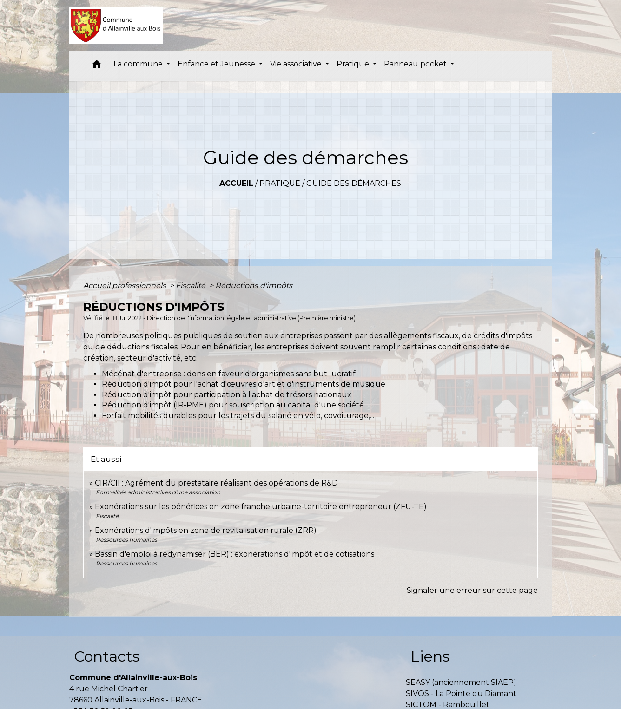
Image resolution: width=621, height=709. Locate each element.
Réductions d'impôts (253, 285)
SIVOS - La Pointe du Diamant (461, 693)
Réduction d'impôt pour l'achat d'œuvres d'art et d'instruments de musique (243, 384)
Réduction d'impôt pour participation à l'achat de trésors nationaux (226, 394)
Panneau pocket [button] (416, 63)
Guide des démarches (353, 183)
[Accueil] (116, 25)
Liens (429, 656)
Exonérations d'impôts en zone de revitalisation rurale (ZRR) (206, 530)
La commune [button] (139, 63)
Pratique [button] (354, 63)
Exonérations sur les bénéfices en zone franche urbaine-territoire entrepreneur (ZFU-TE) (261, 506)
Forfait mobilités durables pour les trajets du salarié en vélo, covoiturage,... (238, 415)
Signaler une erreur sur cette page (472, 590)
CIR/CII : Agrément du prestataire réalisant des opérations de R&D (216, 483)
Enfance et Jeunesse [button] (217, 63)
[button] (97, 66)
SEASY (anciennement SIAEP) (461, 682)
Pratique (279, 183)
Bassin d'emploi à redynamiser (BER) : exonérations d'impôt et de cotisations (234, 554)
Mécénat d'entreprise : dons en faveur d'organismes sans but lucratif (229, 373)
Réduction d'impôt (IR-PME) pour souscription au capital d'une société (233, 404)
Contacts (106, 656)
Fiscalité (191, 285)
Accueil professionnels (125, 285)
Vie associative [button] (297, 63)
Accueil (236, 183)
